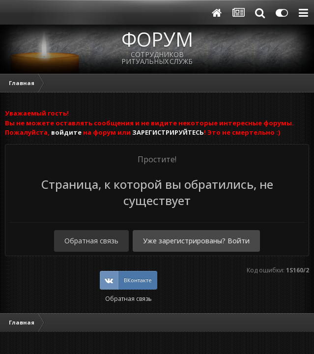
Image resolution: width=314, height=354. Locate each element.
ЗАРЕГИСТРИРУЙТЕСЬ (168, 132)
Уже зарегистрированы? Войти (196, 240)
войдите (66, 132)
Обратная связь (91, 240)
